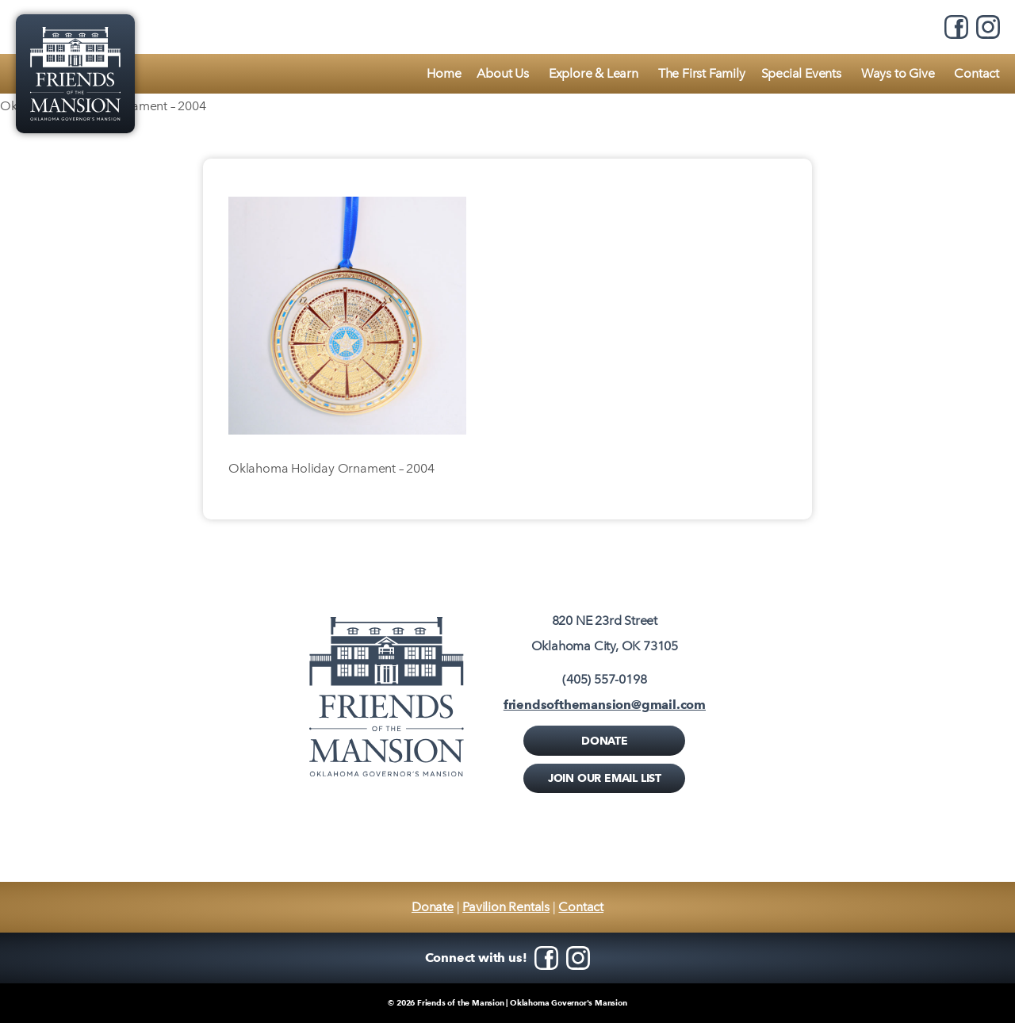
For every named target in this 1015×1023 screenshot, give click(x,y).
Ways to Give (898, 73)
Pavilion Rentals (506, 906)
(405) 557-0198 (604, 679)
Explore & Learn (593, 73)
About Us (502, 73)
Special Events (801, 73)
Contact (976, 73)
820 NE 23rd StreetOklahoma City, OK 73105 (604, 633)
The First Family (701, 73)
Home (444, 73)
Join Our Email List (604, 778)
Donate (604, 740)
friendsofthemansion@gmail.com (605, 704)
